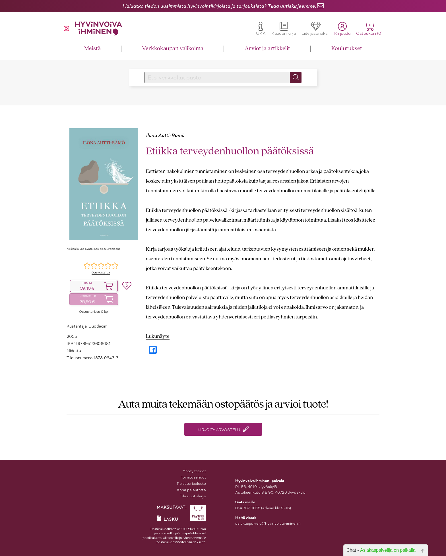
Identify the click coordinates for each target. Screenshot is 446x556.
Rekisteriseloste (191, 483)
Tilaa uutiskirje (193, 496)
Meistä (92, 49)
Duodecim (98, 326)
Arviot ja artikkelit (267, 49)
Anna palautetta (191, 489)
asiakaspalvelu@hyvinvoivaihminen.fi (268, 523)
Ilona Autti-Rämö (165, 135)
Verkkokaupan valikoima (172, 49)
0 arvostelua (101, 272)
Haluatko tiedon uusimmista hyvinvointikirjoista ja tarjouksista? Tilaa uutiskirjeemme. (219, 6)
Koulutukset (346, 49)
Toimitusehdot (193, 477)
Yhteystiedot (194, 471)
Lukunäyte (158, 336)
